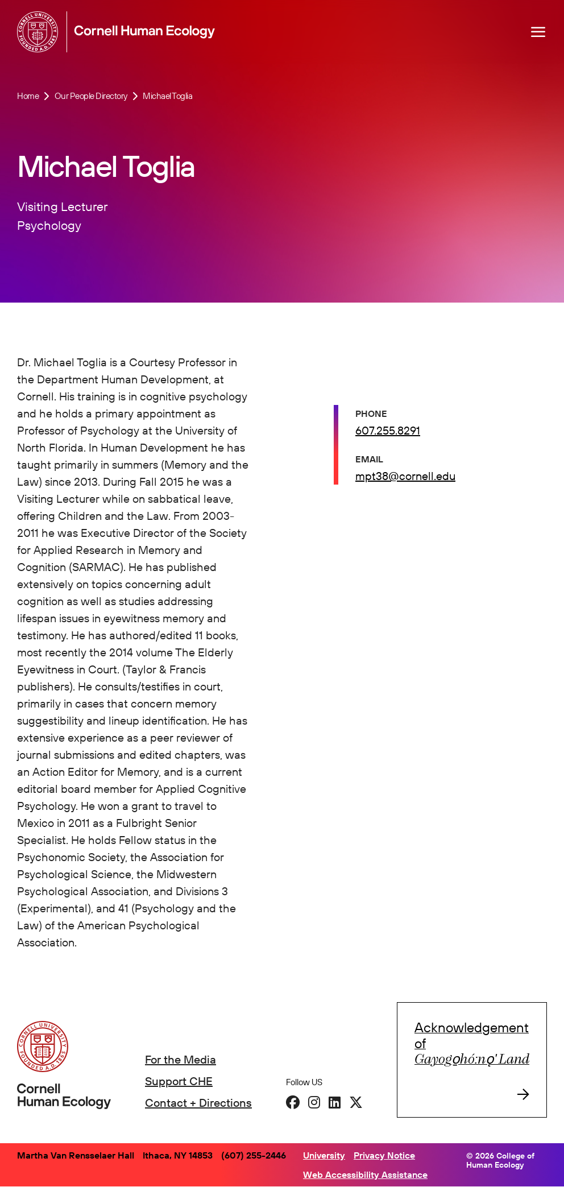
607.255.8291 (387, 430)
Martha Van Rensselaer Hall (75, 1155)
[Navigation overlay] (538, 31)
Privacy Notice (384, 1155)
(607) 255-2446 (253, 1155)
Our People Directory (91, 96)
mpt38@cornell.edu (405, 476)
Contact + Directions (198, 1102)
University (324, 1155)
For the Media (180, 1059)
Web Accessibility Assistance (365, 1174)
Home (28, 96)
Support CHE (179, 1081)
